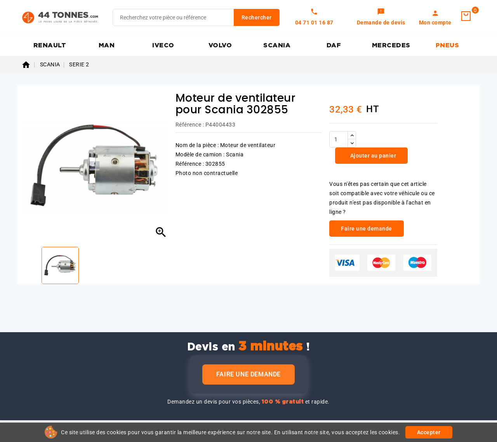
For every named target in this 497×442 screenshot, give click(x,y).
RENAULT (49, 45)
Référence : (190, 124)
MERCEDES (391, 45)
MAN (107, 45)
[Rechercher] (196, 17)
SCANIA (276, 45)
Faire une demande (248, 374)
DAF (334, 45)
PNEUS (447, 45)
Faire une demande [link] (366, 228)
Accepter (429, 432)
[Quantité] (338, 139)
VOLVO (220, 45)
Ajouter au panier (372, 156)
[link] (381, 17)
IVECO (163, 45)
